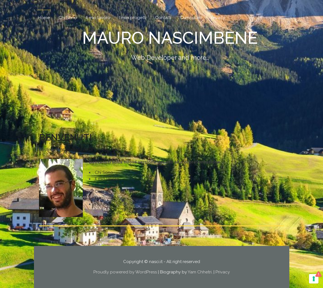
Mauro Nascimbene (170, 38)
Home (44, 17)
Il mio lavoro (98, 17)
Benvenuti (65, 137)
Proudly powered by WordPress (125, 272)
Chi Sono (68, 17)
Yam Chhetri (200, 272)
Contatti (163, 17)
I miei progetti (132, 17)
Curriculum (191, 17)
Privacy (218, 17)
